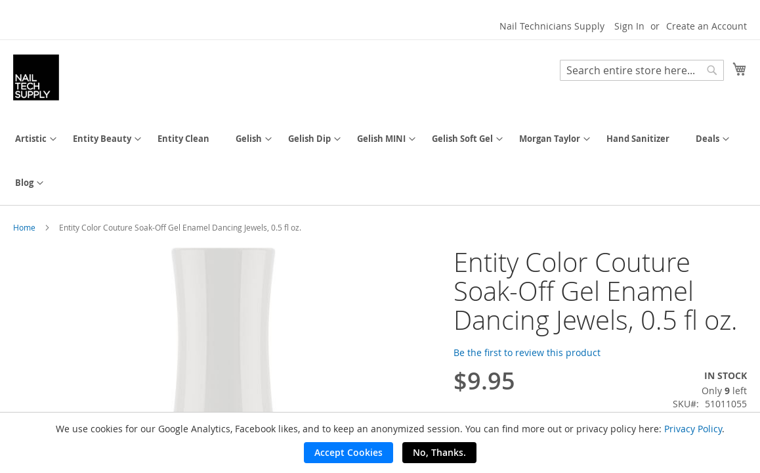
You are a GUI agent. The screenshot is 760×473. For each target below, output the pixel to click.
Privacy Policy (693, 428)
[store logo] (36, 78)
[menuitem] (30, 139)
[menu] (380, 161)
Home (24, 227)
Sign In (629, 26)
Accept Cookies (348, 452)
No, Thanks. (439, 452)
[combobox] (642, 70)
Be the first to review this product (527, 352)
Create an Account (706, 26)
